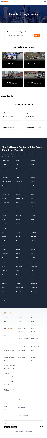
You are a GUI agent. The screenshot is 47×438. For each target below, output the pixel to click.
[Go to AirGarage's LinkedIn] (40, 426)
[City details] (5, 160)
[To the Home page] (4, 1)
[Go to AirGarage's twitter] (39, 426)
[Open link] (7, 427)
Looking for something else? (16, 32)
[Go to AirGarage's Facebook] (42, 426)
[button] (45, 1)
